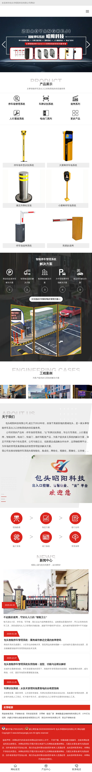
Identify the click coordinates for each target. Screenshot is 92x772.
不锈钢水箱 (20, 714)
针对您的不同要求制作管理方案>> (46, 299)
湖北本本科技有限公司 (50, 718)
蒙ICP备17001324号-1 (15, 729)
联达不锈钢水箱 (68, 718)
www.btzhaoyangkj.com (22, 733)
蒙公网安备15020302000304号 (42, 729)
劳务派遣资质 (32, 714)
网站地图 (81, 729)
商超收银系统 (7, 714)
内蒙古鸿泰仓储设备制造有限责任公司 (23, 718)
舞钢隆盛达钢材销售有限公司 (68, 714)
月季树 (42, 714)
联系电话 (76, 767)
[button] (88, 44)
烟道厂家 (50, 714)
